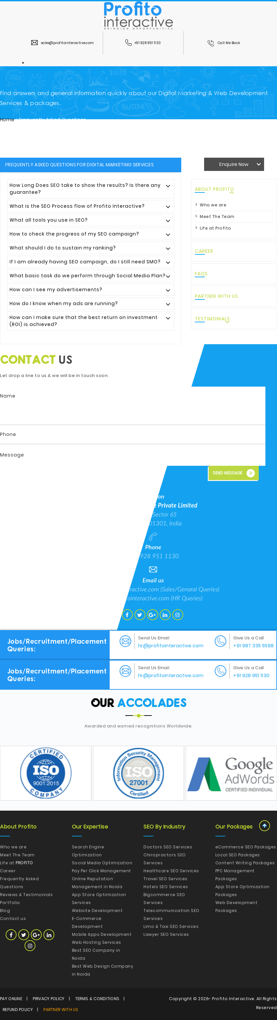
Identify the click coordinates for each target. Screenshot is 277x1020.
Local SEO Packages (237, 855)
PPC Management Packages (235, 875)
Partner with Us (216, 296)
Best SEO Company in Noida (96, 954)
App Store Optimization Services (99, 898)
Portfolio (10, 902)
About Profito (214, 189)
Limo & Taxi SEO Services (170, 926)
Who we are (213, 205)
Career (204, 251)
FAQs (201, 273)
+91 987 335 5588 (253, 645)
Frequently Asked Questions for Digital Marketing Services (79, 164)
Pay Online (11, 998)
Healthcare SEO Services (171, 871)
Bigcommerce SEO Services (164, 898)
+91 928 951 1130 (143, 42)
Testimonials (212, 318)
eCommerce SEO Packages (245, 847)
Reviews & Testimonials (26, 894)
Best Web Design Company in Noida (103, 970)
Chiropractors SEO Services (164, 859)
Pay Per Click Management (101, 871)
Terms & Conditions (97, 998)
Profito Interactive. (233, 998)
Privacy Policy (48, 998)
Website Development (97, 910)
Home (7, 119)
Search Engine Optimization (88, 851)
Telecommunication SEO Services (171, 914)
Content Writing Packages (245, 863)
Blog (5, 910)
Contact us (13, 918)
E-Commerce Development (87, 922)
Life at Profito (215, 228)
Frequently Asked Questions (19, 882)
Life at (16, 863)
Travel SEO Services (165, 879)
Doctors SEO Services (167, 847)
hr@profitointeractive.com (136, 598)
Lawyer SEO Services (166, 934)
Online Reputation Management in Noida (97, 882)
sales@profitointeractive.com (62, 42)
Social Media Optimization (102, 863)
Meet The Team (217, 216)
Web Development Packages (236, 906)
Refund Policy (18, 1009)
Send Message (234, 473)
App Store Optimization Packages (242, 890)
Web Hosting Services (96, 942)
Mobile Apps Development (102, 934)
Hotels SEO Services (165, 886)
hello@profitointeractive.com (123, 589)
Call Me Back (223, 42)
